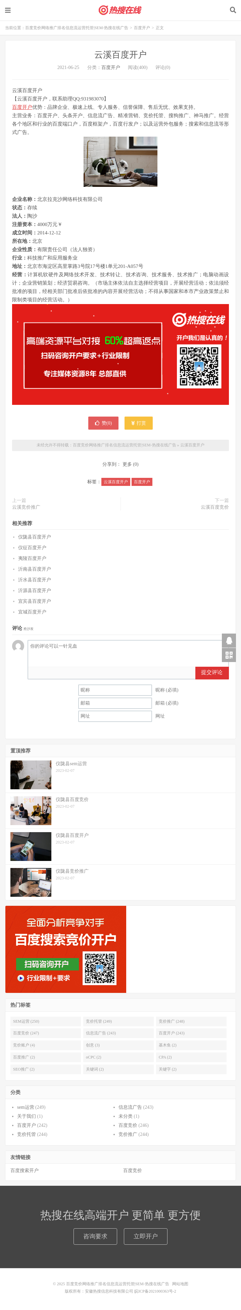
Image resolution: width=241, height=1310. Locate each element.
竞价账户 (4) (24, 1045)
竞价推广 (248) (172, 1021)
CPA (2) (165, 1057)
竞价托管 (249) (99, 1021)
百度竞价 (127, 1125)
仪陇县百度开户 (34, 536)
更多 (127, 464)
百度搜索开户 (24, 1170)
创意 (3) (93, 1045)
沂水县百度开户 (34, 579)
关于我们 (26, 1116)
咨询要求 (95, 1236)
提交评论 (212, 672)
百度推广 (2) (24, 1057)
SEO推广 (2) (24, 1069)
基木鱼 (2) (168, 1045)
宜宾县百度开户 (34, 601)
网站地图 (180, 1284)
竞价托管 (26, 1134)
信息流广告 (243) (101, 1033)
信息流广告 (130, 1107)
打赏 (138, 423)
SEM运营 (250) (26, 1021)
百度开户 (142, 27)
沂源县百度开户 (34, 590)
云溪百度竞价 (215, 507)
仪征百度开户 (32, 547)
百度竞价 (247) (26, 1033)
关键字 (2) (168, 1069)
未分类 (125, 1116)
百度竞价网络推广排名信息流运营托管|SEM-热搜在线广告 (120, 10)
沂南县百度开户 (34, 569)
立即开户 (146, 1236)
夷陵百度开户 (32, 558)
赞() (103, 423)
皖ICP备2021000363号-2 (155, 1291)
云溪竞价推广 (26, 507)
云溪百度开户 (120, 55)
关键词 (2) (95, 1069)
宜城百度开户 (32, 611)
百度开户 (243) (172, 1033)
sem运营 (25, 1107)
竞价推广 (127, 1134)
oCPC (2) (93, 1057)
